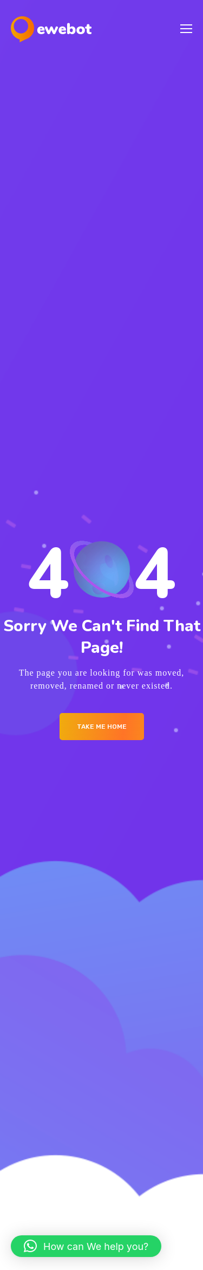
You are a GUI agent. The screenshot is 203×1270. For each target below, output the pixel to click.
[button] (86, 1246)
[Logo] (51, 29)
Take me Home (102, 726)
